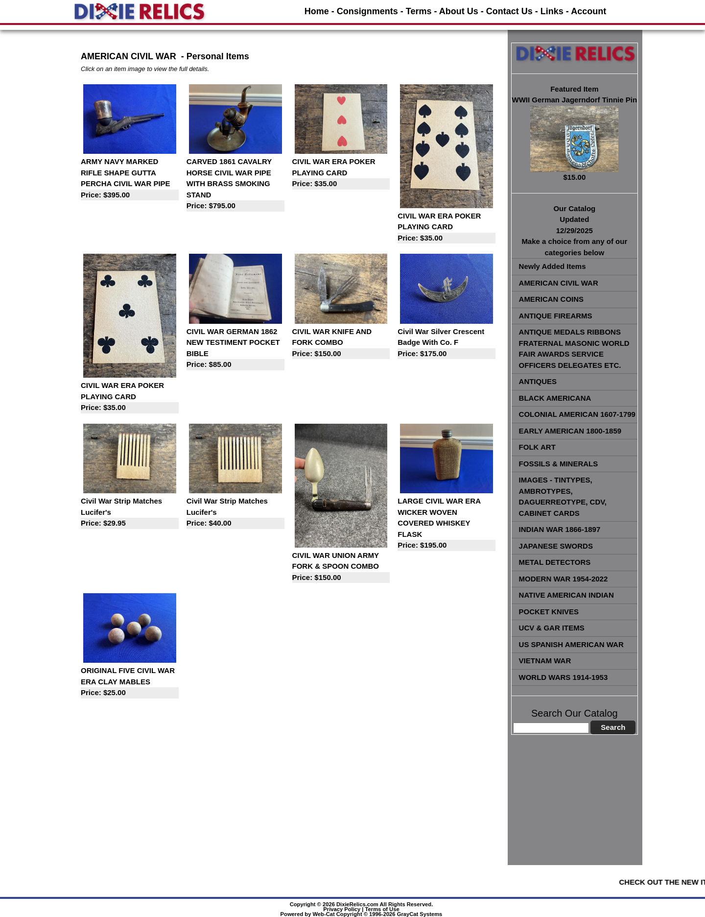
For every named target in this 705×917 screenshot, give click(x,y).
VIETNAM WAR (545, 660)
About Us (458, 11)
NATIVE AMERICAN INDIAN (566, 595)
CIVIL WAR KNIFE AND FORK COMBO (341, 343)
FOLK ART (537, 447)
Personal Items (218, 56)
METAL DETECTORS (555, 562)
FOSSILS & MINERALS (558, 463)
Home (317, 11)
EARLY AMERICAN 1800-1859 (570, 431)
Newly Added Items (552, 266)
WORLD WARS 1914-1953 (563, 677)
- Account (586, 11)
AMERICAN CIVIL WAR (558, 283)
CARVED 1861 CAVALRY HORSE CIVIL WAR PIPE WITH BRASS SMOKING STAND (235, 184)
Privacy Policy (341, 909)
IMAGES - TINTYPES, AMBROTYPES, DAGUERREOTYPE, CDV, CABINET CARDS (563, 496)
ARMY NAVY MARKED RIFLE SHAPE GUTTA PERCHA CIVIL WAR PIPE (130, 178)
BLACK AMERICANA (555, 398)
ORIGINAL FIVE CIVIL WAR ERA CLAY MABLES (130, 682)
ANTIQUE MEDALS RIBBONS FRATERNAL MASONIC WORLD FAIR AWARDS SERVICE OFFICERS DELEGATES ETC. (574, 348)
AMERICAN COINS (551, 299)
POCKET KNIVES (549, 611)
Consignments (367, 11)
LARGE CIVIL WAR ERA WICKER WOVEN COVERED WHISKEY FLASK (446, 524)
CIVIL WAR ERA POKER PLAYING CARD (341, 173)
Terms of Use (382, 909)
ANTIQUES (538, 381)
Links (552, 11)
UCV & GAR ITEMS (552, 628)
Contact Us (509, 11)
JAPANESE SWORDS (556, 546)
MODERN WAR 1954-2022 (563, 579)
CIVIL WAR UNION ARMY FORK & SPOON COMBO (341, 567)
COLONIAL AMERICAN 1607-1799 (577, 414)
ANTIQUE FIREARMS (555, 316)
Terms (419, 11)
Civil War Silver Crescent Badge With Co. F (446, 343)
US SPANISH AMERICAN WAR (571, 644)
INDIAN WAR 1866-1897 (560, 529)
